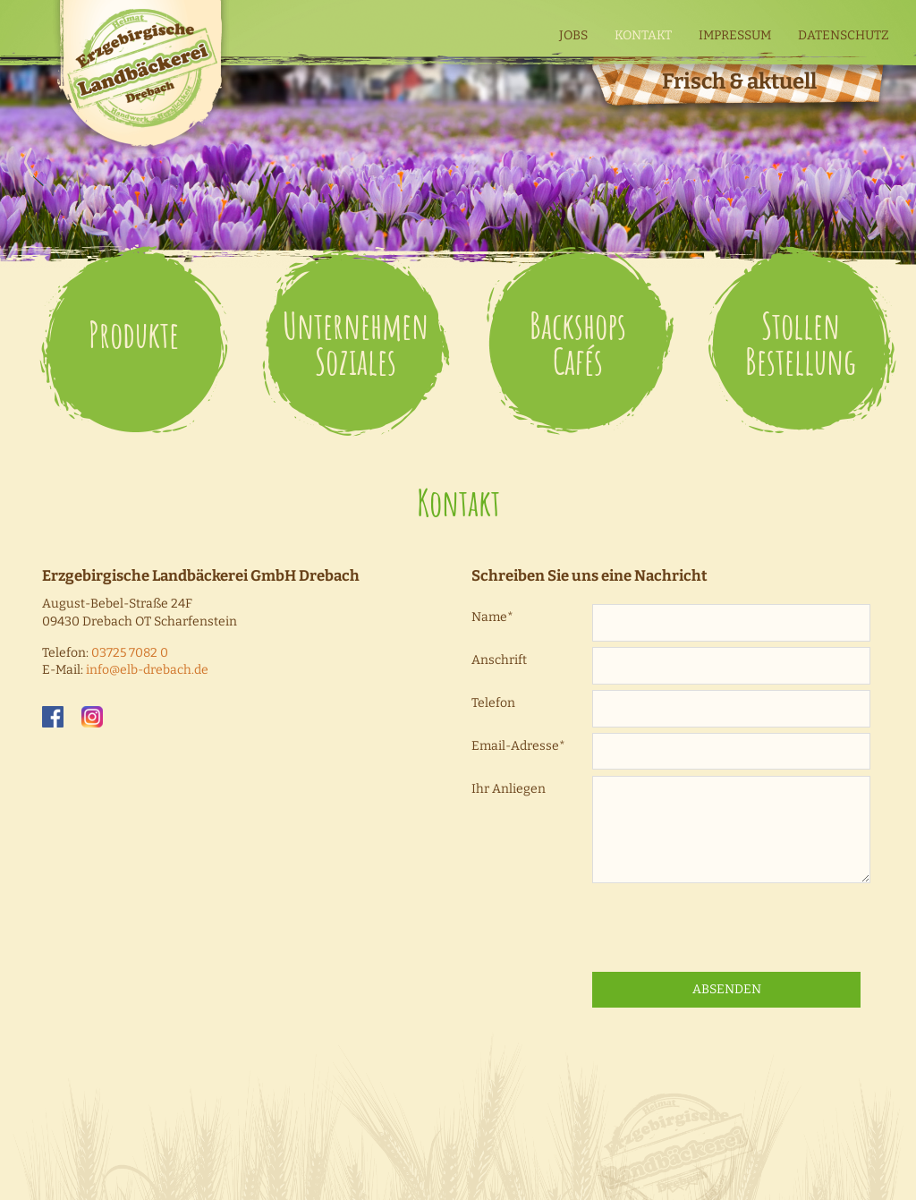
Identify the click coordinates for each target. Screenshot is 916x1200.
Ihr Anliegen (508, 788)
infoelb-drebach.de (147, 669)
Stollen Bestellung (800, 343)
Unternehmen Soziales (355, 343)
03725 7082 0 (129, 652)
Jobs (573, 35)
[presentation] (728, 928)
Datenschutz (843, 35)
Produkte (134, 334)
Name (492, 617)
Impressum (735, 35)
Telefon (493, 703)
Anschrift (499, 660)
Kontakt (643, 35)
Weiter (28, 161)
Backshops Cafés (578, 343)
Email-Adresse (518, 745)
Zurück (887, 161)
